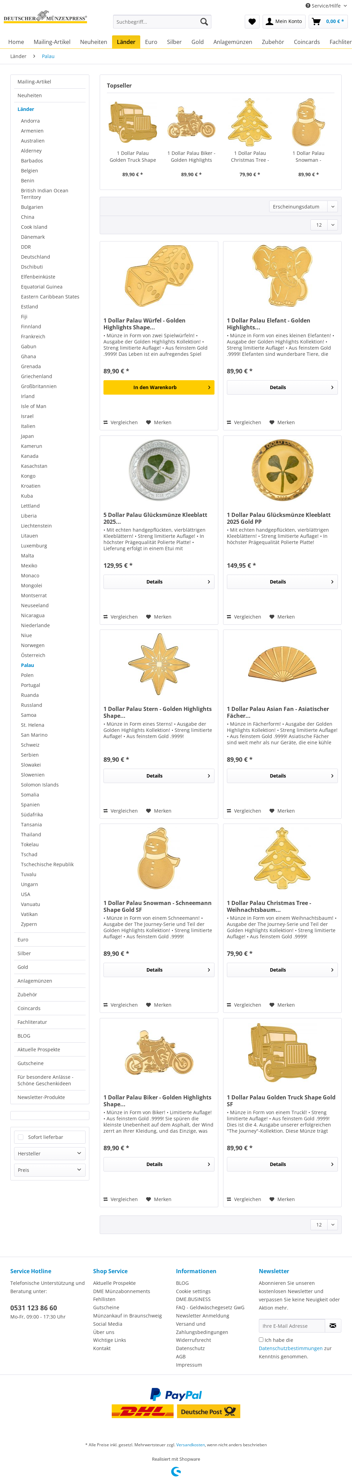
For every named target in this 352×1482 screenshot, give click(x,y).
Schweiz (30, 745)
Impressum (189, 1364)
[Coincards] (307, 41)
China (27, 217)
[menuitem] (162, 25)
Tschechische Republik (47, 864)
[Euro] (151, 41)
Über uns (103, 1332)
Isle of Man (33, 406)
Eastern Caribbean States (50, 296)
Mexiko (29, 565)
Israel (27, 416)
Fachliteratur (32, 1022)
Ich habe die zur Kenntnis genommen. (295, 1348)
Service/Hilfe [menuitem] (324, 5)
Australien (33, 140)
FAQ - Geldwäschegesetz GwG (210, 1307)
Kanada (29, 456)
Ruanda (30, 695)
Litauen (29, 535)
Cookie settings (193, 1291)
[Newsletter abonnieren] (333, 1326)
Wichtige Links (109, 1340)
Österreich (33, 655)
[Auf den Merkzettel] (159, 422)
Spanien (30, 804)
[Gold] (198, 41)
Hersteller (29, 1153)
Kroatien (31, 486)
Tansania (31, 824)
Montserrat (34, 595)
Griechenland (36, 376)
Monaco (30, 575)
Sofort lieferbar (45, 1137)
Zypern (29, 924)
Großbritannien (39, 386)
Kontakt (102, 1348)
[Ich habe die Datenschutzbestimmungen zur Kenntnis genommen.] (261, 1339)
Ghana (28, 356)
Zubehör (27, 994)
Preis (23, 1170)
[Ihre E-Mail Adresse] (292, 1326)
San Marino (34, 735)
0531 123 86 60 (33, 1307)
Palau (27, 665)
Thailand (31, 834)
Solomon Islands (40, 784)
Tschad (29, 854)
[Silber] (174, 41)
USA (25, 894)
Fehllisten (104, 1299)
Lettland (30, 505)
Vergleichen (120, 422)
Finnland (31, 326)
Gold (23, 967)
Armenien (32, 130)
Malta (27, 555)
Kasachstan (34, 466)
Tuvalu (28, 874)
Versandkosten (190, 1445)
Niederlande (35, 625)
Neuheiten (30, 95)
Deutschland (35, 256)
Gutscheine (31, 1063)
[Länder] (126, 41)
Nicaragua (33, 615)
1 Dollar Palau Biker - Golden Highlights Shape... (191, 156)
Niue (26, 635)
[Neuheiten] (93, 41)
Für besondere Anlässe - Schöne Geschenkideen (46, 1080)
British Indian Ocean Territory (44, 193)
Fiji (24, 316)
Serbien (30, 754)
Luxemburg (34, 545)
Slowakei (31, 764)
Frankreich (33, 336)
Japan (27, 436)
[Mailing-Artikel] (52, 41)
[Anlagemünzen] (233, 41)
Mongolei (31, 585)
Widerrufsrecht (193, 1340)
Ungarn (29, 884)
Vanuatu (30, 904)
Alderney (31, 150)
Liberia (29, 515)
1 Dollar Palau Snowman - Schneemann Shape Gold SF (309, 156)
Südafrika (32, 814)
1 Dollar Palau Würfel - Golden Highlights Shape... (144, 324)
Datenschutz (190, 1348)
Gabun (28, 346)
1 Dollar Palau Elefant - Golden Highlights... (268, 324)
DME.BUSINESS (193, 1299)
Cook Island (34, 227)
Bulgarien (32, 207)
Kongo (28, 476)
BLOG (24, 1035)
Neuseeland (35, 605)
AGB (181, 1356)
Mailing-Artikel (34, 81)
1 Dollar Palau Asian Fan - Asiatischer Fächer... (278, 712)
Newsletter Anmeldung (202, 1315)
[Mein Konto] (284, 22)
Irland (28, 396)
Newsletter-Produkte (41, 1097)
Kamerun (31, 446)
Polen (27, 675)
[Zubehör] (273, 41)
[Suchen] (204, 22)
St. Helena (32, 725)
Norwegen (33, 645)
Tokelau (30, 844)
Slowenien (33, 774)
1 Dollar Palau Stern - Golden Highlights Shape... (157, 712)
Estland (29, 306)
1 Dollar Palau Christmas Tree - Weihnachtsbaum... (250, 156)
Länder (26, 109)
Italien (28, 426)
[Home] (16, 41)
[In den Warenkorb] (158, 387)
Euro (23, 939)
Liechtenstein (36, 525)
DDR (26, 247)
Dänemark (33, 237)
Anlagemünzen (35, 980)
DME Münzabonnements (121, 1291)
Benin (27, 180)
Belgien (29, 170)
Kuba (27, 496)
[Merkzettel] (252, 22)
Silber (24, 953)
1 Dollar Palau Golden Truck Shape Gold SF (133, 156)
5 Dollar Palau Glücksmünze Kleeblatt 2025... (155, 518)
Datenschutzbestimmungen (291, 1348)
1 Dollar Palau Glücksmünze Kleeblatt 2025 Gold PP (279, 518)
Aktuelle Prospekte (39, 1049)
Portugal (30, 685)
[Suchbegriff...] (162, 22)
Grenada (31, 366)
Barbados (32, 160)
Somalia (30, 794)
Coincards (29, 1008)
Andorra (30, 120)
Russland (31, 705)
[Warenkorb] (328, 22)
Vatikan (29, 914)
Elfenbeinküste (38, 276)
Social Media (107, 1324)
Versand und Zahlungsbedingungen (202, 1328)
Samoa (28, 715)
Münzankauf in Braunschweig (127, 1315)
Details (301, 386)
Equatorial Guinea (42, 286)
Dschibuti (32, 266)
